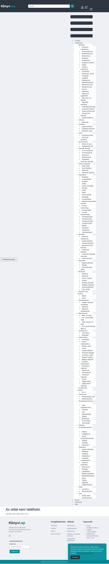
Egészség (85, 122)
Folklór (84, 190)
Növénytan (85, 445)
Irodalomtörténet (87, 350)
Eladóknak (54, 526)
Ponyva (84, 89)
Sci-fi (83, 392)
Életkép (84, 265)
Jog (83, 412)
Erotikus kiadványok (84, 68)
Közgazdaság (86, 414)
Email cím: (20, 546)
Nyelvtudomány (87, 399)
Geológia (85, 443)
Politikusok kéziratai (85, 251)
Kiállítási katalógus (88, 285)
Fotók (80, 133)
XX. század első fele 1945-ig (88, 327)
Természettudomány (85, 427)
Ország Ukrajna (87, 223)
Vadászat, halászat (88, 172)
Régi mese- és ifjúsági (86, 99)
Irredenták (85, 76)
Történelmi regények (85, 376)
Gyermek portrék (87, 135)
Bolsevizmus (86, 56)
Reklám (84, 225)
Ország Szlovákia (87, 221)
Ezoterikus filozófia (88, 128)
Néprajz (84, 416)
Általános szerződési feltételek (74, 535)
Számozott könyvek (88, 111)
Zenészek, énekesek (85, 138)
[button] (81, 27)
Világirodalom (86, 381)
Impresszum (71, 531)
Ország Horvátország (85, 213)
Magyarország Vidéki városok (88, 202)
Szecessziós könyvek (85, 114)
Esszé (84, 348)
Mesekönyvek (86, 157)
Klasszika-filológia (88, 353)
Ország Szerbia (87, 219)
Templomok (86, 230)
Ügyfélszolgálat (72, 529)
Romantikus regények (85, 367)
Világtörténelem (87, 485)
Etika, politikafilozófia (86, 406)
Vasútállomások (87, 232)
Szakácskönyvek (87, 146)
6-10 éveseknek (87, 153)
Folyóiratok (85, 71)
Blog (76, 504)
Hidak (84, 192)
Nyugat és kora (87, 87)
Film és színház (87, 278)
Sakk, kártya (86, 166)
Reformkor (85, 91)
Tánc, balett (85, 289)
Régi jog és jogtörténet (85, 95)
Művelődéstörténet (88, 476)
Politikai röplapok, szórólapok (87, 303)
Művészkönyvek (87, 85)
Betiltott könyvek (87, 54)
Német (84, 296)
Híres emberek (86, 195)
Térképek (82, 425)
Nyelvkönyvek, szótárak (82, 293)
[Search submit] (72, 6)
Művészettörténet (87, 287)
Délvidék (85, 181)
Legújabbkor (86, 471)
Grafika (84, 280)
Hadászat (85, 454)
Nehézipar (85, 335)
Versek (84, 379)
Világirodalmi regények (85, 385)
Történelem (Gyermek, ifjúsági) (87, 160)
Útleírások (85, 170)
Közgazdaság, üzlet (88, 396)
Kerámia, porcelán (88, 282)
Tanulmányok (86, 372)
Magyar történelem (88, 473)
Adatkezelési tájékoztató (71, 540)
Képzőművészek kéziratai (87, 246)
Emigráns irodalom (88, 62)
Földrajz (84, 440)
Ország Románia (87, 217)
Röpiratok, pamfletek (85, 103)
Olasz (84, 298)
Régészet (85, 482)
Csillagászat (86, 434)
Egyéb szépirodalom (85, 343)
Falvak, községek (87, 186)
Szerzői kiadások (87, 118)
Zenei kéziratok (87, 258)
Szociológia (86, 423)
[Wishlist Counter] (91, 9)
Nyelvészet (85, 418)
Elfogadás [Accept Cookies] (75, 560)
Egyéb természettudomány (87, 437)
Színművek (85, 370)
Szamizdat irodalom (88, 109)
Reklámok (85, 307)
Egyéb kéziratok (87, 241)
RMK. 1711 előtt (87, 315)
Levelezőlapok (86, 199)
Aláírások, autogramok (85, 238)
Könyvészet (86, 467)
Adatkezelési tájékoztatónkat (84, 556)
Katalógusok (86, 80)
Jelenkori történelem (84, 464)
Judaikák (85, 78)
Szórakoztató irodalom (82, 389)
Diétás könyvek (87, 144)
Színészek (85, 228)
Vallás (80, 487)
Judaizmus (85, 489)
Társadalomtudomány (86, 401)
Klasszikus (85, 155)
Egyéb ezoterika (87, 126)
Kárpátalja (85, 197)
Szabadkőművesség (88, 107)
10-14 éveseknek (87, 150)
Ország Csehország (85, 207)
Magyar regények (87, 359)
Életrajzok (85, 451)
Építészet (85, 274)
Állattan (84, 432)
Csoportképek (86, 179)
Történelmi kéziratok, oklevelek (88, 255)
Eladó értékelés (56, 534)
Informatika (85, 333)
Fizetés (53, 531)
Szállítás (53, 529)
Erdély (84, 65)
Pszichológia (86, 421)
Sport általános (87, 168)
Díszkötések (86, 60)
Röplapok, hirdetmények (85, 310)
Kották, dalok (86, 495)
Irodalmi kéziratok (88, 243)
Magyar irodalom (87, 357)
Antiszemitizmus (87, 51)
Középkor (85, 469)
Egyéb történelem (87, 449)
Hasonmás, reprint (88, 73)
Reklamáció (71, 526)
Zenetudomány (87, 498)
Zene (80, 493)
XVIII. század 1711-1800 (87, 323)
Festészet (85, 276)
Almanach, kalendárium (85, 48)
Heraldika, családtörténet (85, 459)
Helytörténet (86, 456)
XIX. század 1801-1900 (87, 319)
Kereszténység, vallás (86, 268)
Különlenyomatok (87, 82)
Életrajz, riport (86, 346)
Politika (84, 480)
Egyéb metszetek (87, 263)
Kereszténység (87, 491)
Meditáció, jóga (87, 131)
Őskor (84, 478)
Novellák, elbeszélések (85, 363)
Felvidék (84, 188)
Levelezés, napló (87, 355)
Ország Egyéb (86, 210)
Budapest (85, 58)
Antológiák (85, 339)
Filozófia (85, 410)
